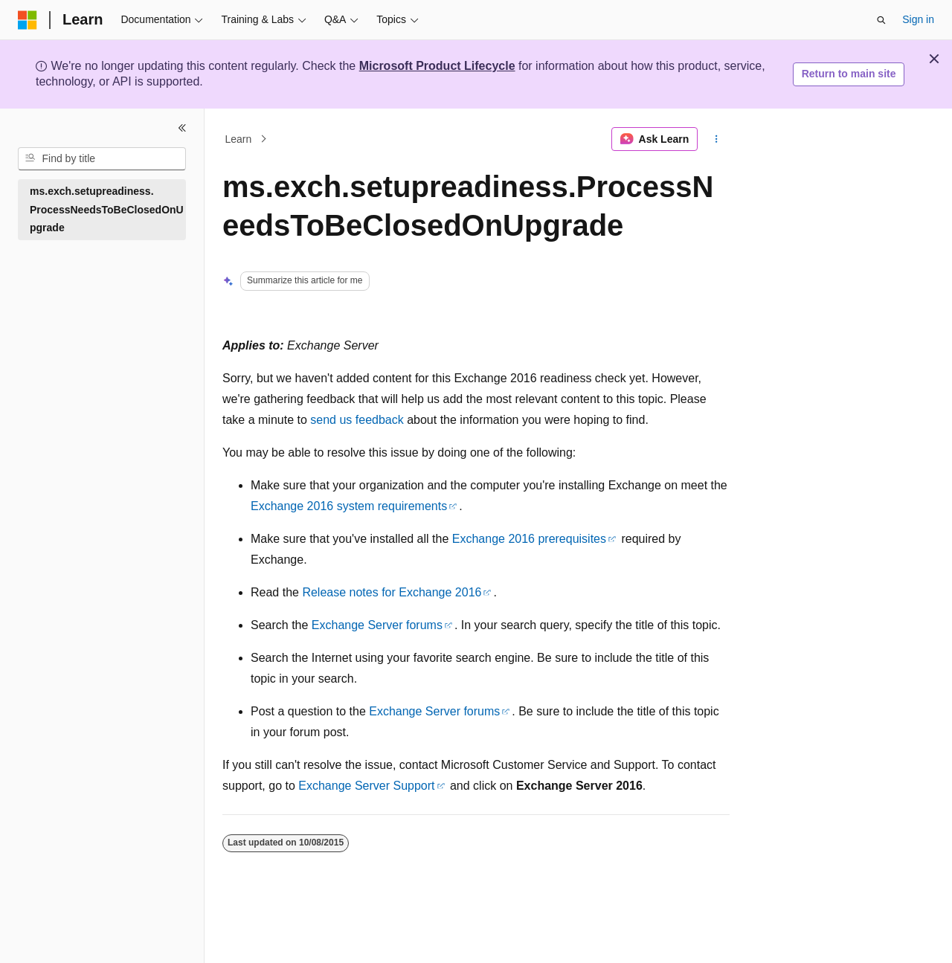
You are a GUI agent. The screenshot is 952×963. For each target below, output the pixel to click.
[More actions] (717, 139)
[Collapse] (182, 128)
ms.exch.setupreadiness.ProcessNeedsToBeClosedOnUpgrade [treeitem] (107, 209)
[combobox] (102, 159)
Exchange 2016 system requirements (349, 506)
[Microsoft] (27, 20)
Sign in (918, 19)
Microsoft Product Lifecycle (437, 65)
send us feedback (356, 419)
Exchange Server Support (366, 785)
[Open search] (881, 20)
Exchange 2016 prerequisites (529, 538)
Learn (238, 139)
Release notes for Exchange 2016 (391, 592)
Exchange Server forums (377, 625)
